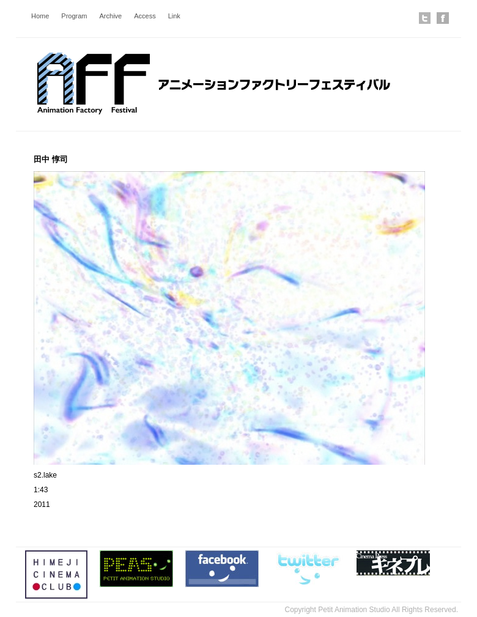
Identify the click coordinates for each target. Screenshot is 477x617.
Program (74, 16)
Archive (111, 16)
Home (40, 16)
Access (144, 16)
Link (174, 16)
